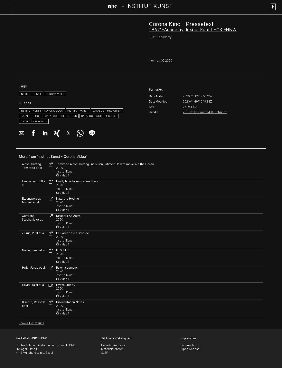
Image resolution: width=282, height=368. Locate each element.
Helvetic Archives (113, 345)
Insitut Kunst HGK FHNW (211, 29)
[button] (8, 7)
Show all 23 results (31, 323)
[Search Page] (140, 7)
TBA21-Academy (166, 29)
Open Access (190, 349)
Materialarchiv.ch (112, 349)
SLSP (104, 352)
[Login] (272, 10)
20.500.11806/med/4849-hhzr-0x (205, 112)
